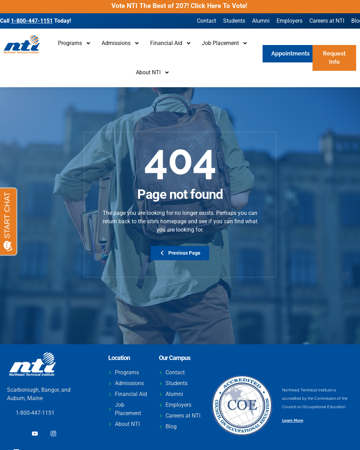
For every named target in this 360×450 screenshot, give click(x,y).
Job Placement (225, 43)
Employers (289, 20)
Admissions (121, 43)
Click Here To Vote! (220, 6)
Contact (206, 20)
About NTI (153, 72)
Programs (74, 43)
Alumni (261, 20)
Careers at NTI (326, 20)
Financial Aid (170, 43)
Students (234, 20)
